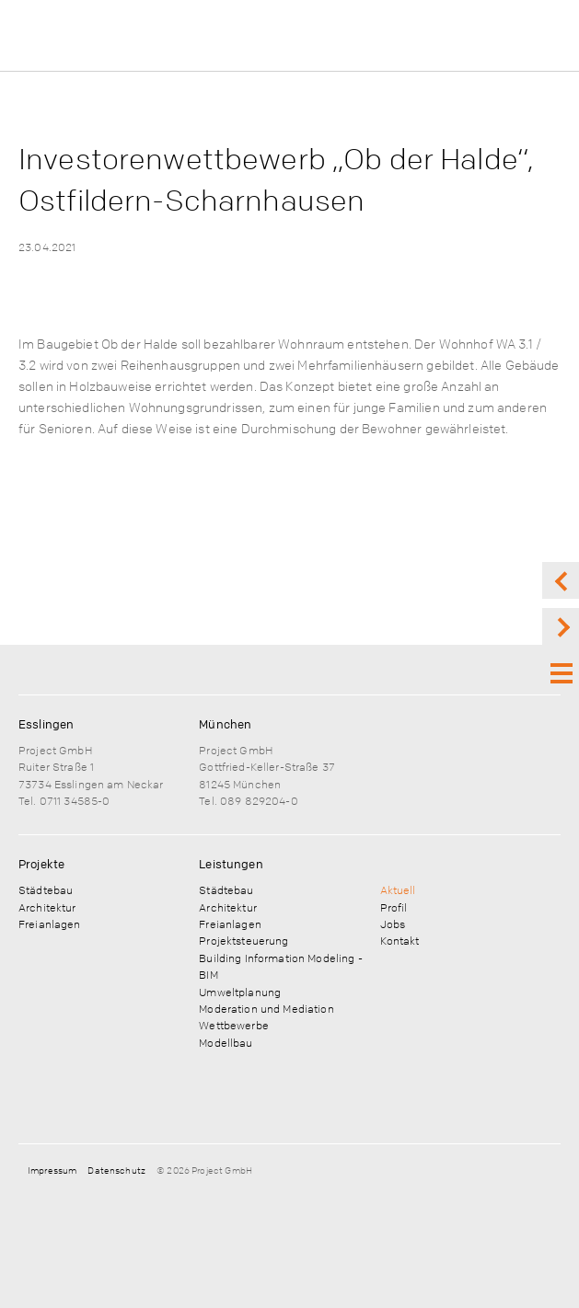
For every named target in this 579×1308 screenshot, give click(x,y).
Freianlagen (49, 923)
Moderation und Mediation (266, 1008)
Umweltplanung (240, 991)
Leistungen (230, 863)
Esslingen (46, 724)
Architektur (47, 907)
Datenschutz (116, 1170)
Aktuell (398, 889)
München (225, 724)
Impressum (52, 1170)
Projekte (41, 863)
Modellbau (225, 1042)
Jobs (393, 923)
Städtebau (45, 889)
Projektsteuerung (243, 940)
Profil (394, 907)
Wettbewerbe (234, 1024)
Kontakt (400, 940)
